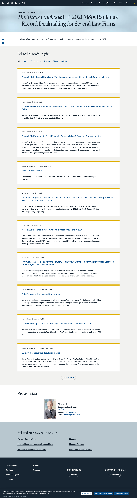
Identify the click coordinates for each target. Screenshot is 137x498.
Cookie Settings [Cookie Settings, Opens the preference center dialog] (86, 493)
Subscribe (114, 475)
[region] (68, 493)
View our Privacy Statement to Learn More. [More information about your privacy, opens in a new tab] (14, 496)
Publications (36, 61)
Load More (67, 378)
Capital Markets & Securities (80, 449)
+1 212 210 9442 (69, 412)
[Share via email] (3, 43)
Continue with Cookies (121, 493)
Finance (72, 439)
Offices (121, 3)
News (25, 61)
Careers (129, 3)
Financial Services (76, 444)
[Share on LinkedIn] (3, 40)
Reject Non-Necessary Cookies (103, 493)
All (18, 61)
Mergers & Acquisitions (27, 439)
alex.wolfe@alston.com (71, 415)
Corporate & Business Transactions (31, 449)
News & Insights (104, 3)
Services (94, 3)
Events (47, 61)
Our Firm (114, 3)
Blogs (55, 61)
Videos (64, 61)
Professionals (84, 3)
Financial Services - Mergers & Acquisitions (35, 444)
